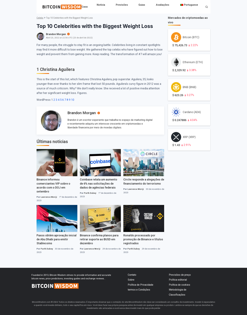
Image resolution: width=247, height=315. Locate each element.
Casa (85, 6)
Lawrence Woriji (49, 197)
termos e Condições (139, 289)
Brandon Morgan (81, 113)
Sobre (131, 279)
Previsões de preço (180, 274)
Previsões (122, 4)
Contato (132, 274)
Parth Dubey (90, 193)
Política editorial (178, 279)
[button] (206, 7)
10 (72, 99)
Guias (141, 4)
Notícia (101, 4)
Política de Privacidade (140, 284)
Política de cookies (179, 284)
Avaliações (162, 4)
